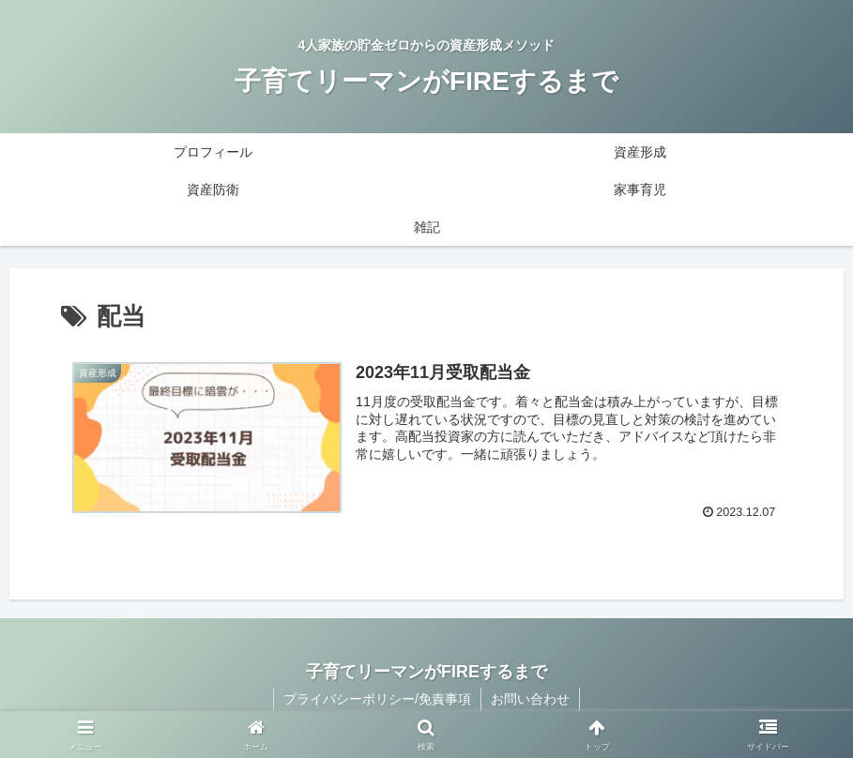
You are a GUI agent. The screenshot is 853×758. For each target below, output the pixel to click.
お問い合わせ (530, 698)
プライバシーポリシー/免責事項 (377, 698)
